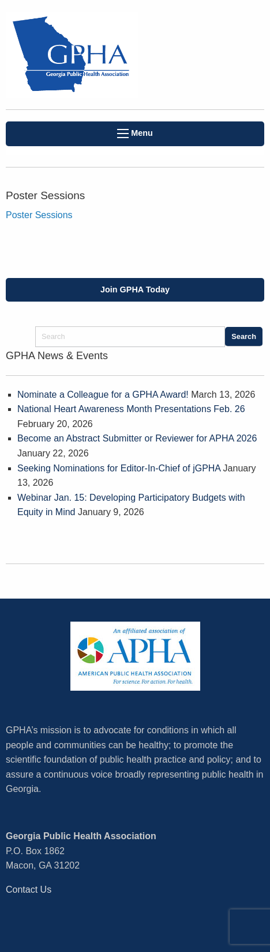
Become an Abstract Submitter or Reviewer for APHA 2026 (137, 438)
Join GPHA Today (135, 289)
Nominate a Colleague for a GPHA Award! (103, 394)
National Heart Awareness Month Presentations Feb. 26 (131, 409)
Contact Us (28, 889)
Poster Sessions (39, 215)
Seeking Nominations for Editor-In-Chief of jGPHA (118, 468)
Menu (135, 133)
